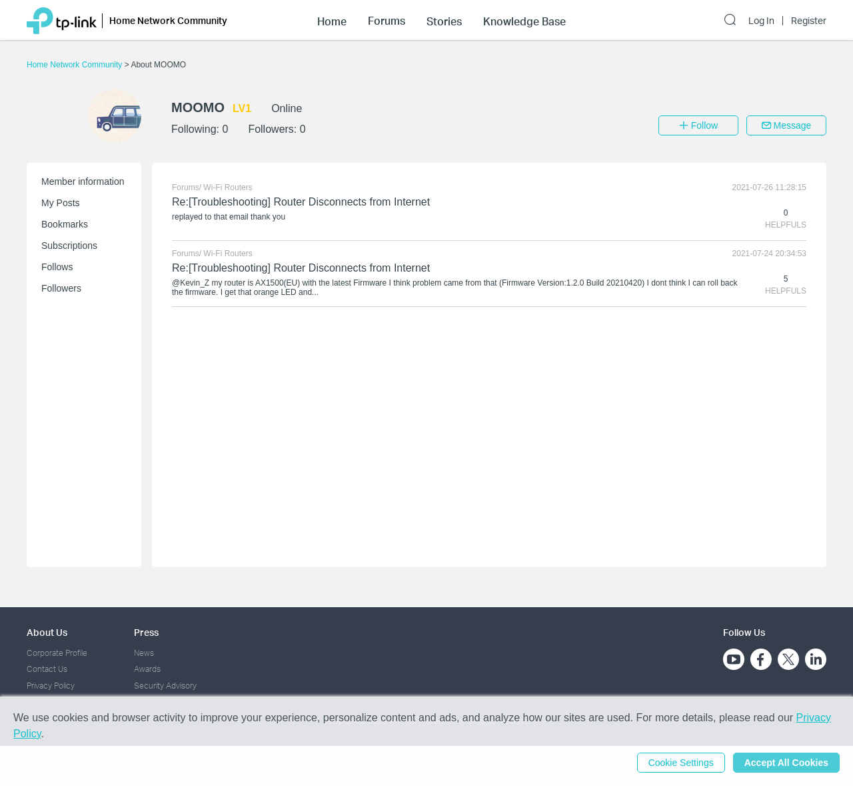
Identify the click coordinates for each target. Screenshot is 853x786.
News (144, 653)
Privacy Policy (51, 686)
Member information (83, 181)
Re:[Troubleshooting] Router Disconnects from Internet (301, 202)
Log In (761, 20)
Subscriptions (69, 245)
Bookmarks (64, 224)
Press (146, 632)
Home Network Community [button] (168, 20)
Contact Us (47, 669)
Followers (61, 288)
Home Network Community (76, 64)
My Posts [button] (60, 203)
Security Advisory (165, 686)
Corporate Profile (57, 653)
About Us (47, 632)
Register (808, 20)
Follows (57, 267)
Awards (147, 669)
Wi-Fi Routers (227, 187)
